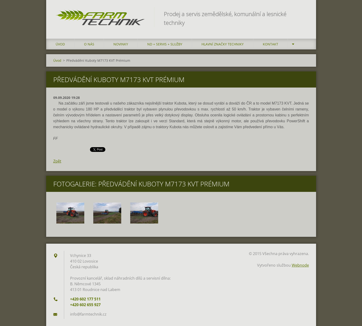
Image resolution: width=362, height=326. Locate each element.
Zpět (57, 161)
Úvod (60, 44)
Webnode (300, 265)
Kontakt (270, 44)
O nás (89, 44)
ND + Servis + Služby (164, 44)
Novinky (120, 44)
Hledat (304, 13)
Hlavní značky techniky (222, 44)
